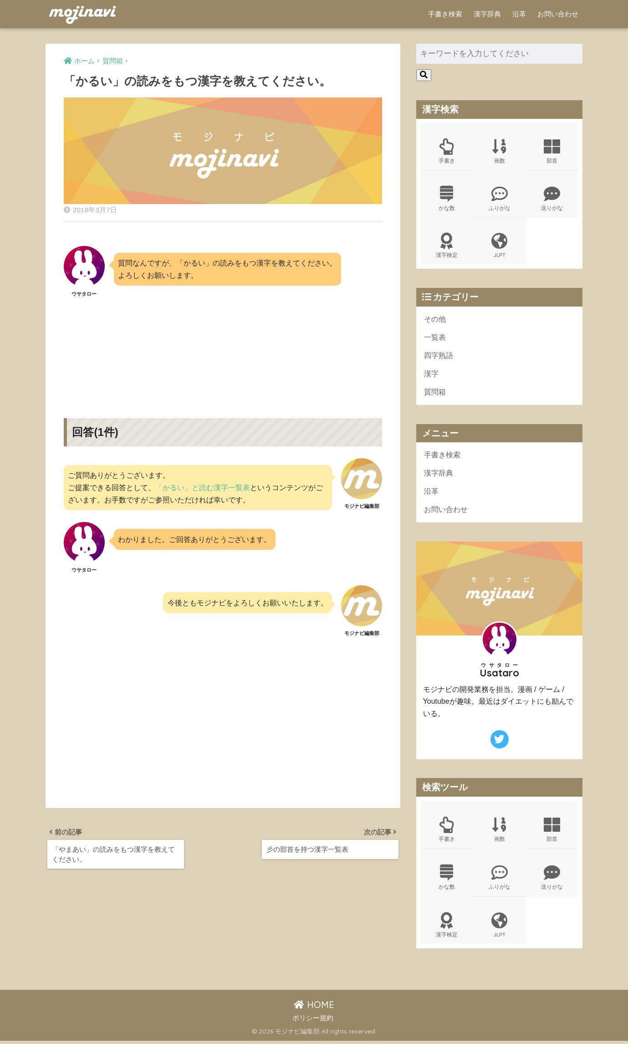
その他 (435, 320)
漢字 (431, 376)
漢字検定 (447, 247)
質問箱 (435, 394)
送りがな (552, 199)
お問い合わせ (557, 14)
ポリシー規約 (312, 1021)
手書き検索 (445, 14)
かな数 (447, 199)
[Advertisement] (223, 350)
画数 (499, 151)
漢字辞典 (487, 14)
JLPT (499, 247)
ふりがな (499, 199)
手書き (447, 151)
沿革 (519, 14)
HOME (314, 1008)
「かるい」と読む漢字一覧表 (202, 487)
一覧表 (435, 339)
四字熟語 (439, 357)
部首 (552, 151)
